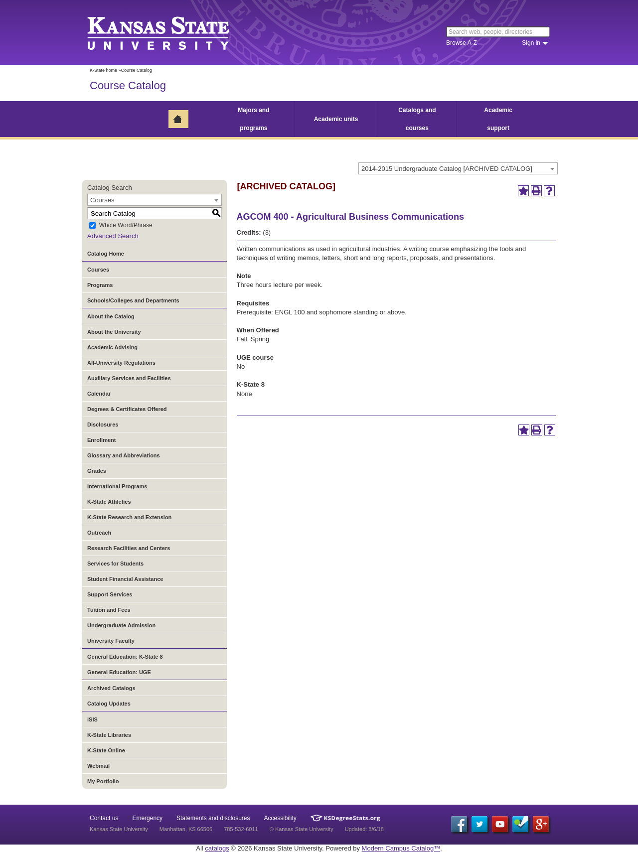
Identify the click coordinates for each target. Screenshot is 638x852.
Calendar (99, 394)
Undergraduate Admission (121, 625)
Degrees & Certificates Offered (127, 409)
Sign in (531, 42)
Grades (96, 471)
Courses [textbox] (102, 200)
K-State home (103, 70)
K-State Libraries (109, 735)
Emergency (147, 818)
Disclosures (102, 424)
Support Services (109, 594)
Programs (100, 285)
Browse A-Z (461, 42)
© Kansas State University (301, 829)
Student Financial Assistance (125, 579)
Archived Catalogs (111, 688)
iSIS (92, 719)
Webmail (98, 766)
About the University (114, 332)
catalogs (217, 848)
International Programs (117, 486)
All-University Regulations (121, 363)
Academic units (336, 119)
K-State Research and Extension (129, 517)
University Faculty (111, 641)
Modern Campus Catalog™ (401, 848)
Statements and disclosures (213, 818)
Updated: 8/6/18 (364, 829)
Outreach (99, 533)
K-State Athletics (109, 502)
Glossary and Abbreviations (123, 455)
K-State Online (106, 750)
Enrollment (101, 440)
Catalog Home (105, 254)
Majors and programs (253, 119)
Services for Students (115, 564)
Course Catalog (128, 85)
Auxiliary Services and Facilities (129, 378)
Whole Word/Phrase (126, 225)
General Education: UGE (119, 672)
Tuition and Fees (109, 610)
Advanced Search (113, 236)
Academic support (498, 119)
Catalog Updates (109, 704)
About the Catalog (111, 316)
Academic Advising (112, 347)
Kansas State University (171, 32)
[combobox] (458, 168)
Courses (98, 270)
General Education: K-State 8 (125, 657)
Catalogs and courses (417, 119)
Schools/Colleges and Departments (133, 300)
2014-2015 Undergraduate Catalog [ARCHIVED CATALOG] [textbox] (446, 168)
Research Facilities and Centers (128, 548)
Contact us (104, 818)
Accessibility (280, 818)
